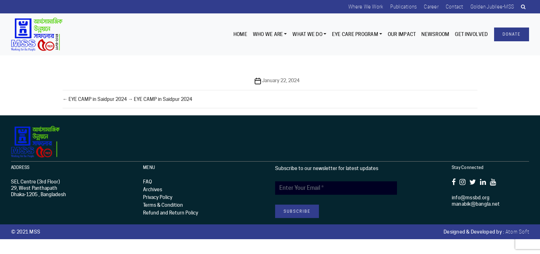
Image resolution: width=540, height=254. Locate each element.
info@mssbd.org (471, 197)
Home (240, 34)
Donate (512, 34)
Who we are (268, 34)
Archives (152, 189)
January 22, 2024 (280, 80)
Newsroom (435, 34)
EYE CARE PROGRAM (355, 34)
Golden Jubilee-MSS (492, 7)
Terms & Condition (163, 205)
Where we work (365, 7)
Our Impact (402, 34)
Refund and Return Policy (170, 213)
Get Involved (471, 34)
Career (431, 7)
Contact (454, 7)
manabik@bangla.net (476, 204)
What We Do (307, 34)
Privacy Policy (157, 197)
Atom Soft (517, 232)
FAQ (147, 182)
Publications (403, 7)
